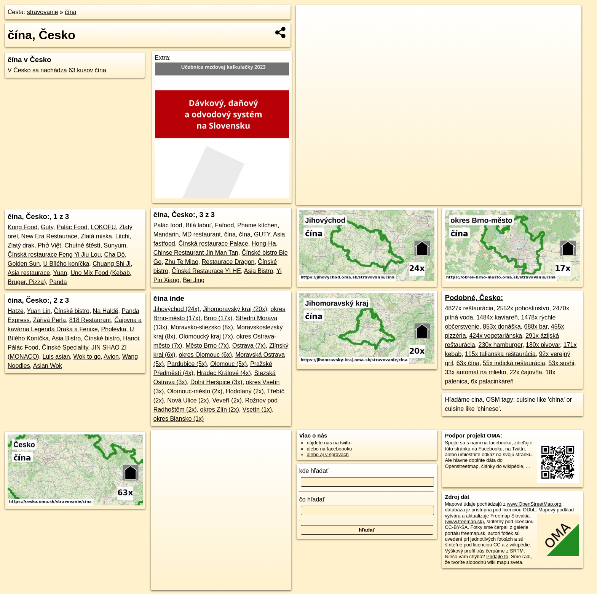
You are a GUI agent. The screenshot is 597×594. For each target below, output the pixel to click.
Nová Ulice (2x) (188, 400)
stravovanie (42, 12)
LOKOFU (103, 227)
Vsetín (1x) (257, 409)
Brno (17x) (218, 318)
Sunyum (115, 245)
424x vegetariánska (495, 335)
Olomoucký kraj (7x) (206, 336)
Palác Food (72, 227)
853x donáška (502, 326)
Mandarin (166, 234)
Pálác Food (23, 347)
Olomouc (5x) (228, 364)
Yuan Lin (38, 311)
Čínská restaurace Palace (213, 243)
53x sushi (562, 363)
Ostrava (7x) (249, 345)
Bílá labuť (198, 225)
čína (70, 12)
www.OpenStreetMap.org (534, 504)
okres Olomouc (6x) (205, 354)
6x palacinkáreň (492, 381)
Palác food (167, 225)
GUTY (262, 234)
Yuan (60, 273)
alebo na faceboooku (329, 449)
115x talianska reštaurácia (500, 354)
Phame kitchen (257, 225)
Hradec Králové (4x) (224, 373)
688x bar (536, 326)
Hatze (16, 311)
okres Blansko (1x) (178, 418)
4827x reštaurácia (469, 308)
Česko (21, 70)
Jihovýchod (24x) (176, 309)
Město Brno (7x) (207, 345)
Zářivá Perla (49, 320)
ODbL (529, 510)
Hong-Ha (264, 243)
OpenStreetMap (440, 199)
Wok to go (87, 356)
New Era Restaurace (49, 236)
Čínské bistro (71, 311)
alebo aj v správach (328, 454)
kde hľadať (314, 471)
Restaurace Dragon (228, 262)
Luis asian (56, 356)
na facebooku (497, 443)
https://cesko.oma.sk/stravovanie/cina (542, 199)
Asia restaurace (29, 273)
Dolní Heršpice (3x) (216, 382)
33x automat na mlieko (475, 372)
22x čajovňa (525, 372)
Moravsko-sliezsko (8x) (202, 327)
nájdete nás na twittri (329, 443)
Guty (47, 227)
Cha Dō (114, 254)
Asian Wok (47, 365)
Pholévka (113, 329)
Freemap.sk (479, 199)
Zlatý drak (21, 245)
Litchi (122, 236)
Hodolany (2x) (245, 391)
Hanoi (131, 338)
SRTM (517, 551)
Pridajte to (497, 556)
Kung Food (22, 227)
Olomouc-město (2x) (194, 391)
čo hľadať (312, 499)
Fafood (224, 225)
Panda (58, 282)
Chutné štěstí (82, 245)
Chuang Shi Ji (112, 263)
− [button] (308, 29)
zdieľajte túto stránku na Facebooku (488, 445)
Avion (111, 356)
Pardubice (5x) (187, 364)
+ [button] (308, 18)
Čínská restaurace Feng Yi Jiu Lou (54, 254)
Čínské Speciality (65, 347)
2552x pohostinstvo (523, 308)
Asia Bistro (66, 338)
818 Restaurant (90, 320)
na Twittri (515, 449)
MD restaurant (201, 234)
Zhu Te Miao (181, 262)
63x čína (468, 363)
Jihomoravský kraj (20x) (235, 309)
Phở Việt (49, 245)
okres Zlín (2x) (219, 409)
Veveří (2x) (227, 400)
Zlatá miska (96, 236)
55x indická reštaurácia (514, 363)
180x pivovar (543, 345)
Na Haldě (105, 311)
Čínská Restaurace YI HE (206, 271)
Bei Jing (193, 280)
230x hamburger (500, 345)
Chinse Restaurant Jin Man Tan (195, 252)
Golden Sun (24, 263)
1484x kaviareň (497, 317)
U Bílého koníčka (66, 263)
